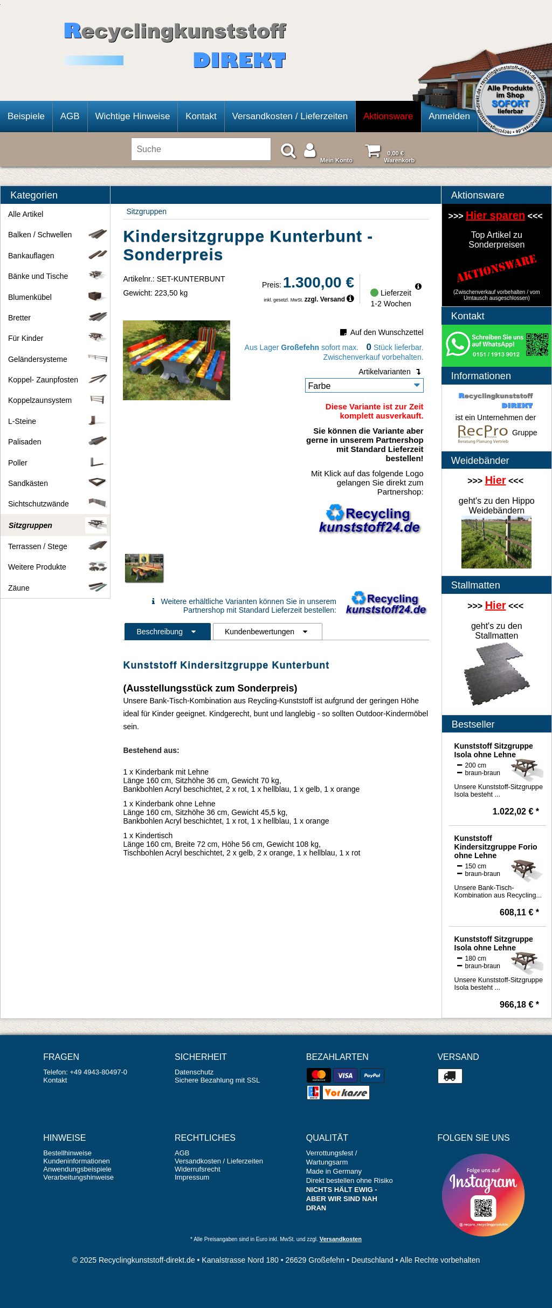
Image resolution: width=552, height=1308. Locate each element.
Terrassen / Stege (57, 546)
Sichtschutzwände (57, 504)
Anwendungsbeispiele (77, 1169)
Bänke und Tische (57, 276)
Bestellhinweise (67, 1153)
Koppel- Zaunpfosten (57, 380)
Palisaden (57, 442)
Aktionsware (388, 116)
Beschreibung (167, 631)
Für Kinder (57, 338)
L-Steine (57, 421)
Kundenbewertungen (267, 631)
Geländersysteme (57, 359)
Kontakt (201, 116)
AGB (70, 116)
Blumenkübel (57, 297)
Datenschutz (194, 1072)
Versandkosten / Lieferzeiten (290, 116)
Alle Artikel (25, 214)
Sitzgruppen (146, 211)
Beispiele (26, 116)
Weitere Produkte (57, 567)
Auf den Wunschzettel (381, 332)
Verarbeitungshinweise (78, 1177)
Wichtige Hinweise (132, 116)
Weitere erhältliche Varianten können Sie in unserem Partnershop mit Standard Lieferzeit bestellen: (242, 605)
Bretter (57, 318)
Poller (57, 463)
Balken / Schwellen (57, 235)
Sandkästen (57, 483)
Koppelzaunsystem (57, 400)
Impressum (192, 1177)
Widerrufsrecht (197, 1169)
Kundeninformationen (76, 1161)
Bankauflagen (57, 256)
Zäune (57, 588)
